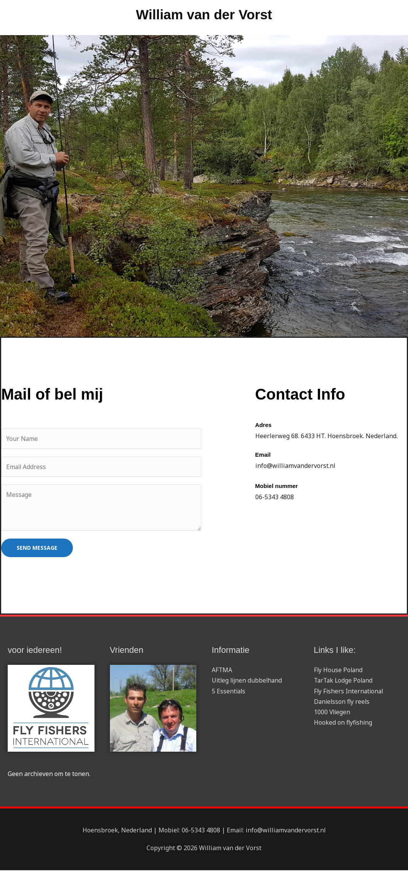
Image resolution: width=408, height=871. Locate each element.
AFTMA (222, 670)
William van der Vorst (204, 15)
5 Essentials (229, 691)
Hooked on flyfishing (343, 723)
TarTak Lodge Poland (344, 681)
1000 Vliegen (332, 712)
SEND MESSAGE (37, 548)
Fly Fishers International (349, 691)
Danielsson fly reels (342, 702)
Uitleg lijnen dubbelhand (248, 681)
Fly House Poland (339, 670)
